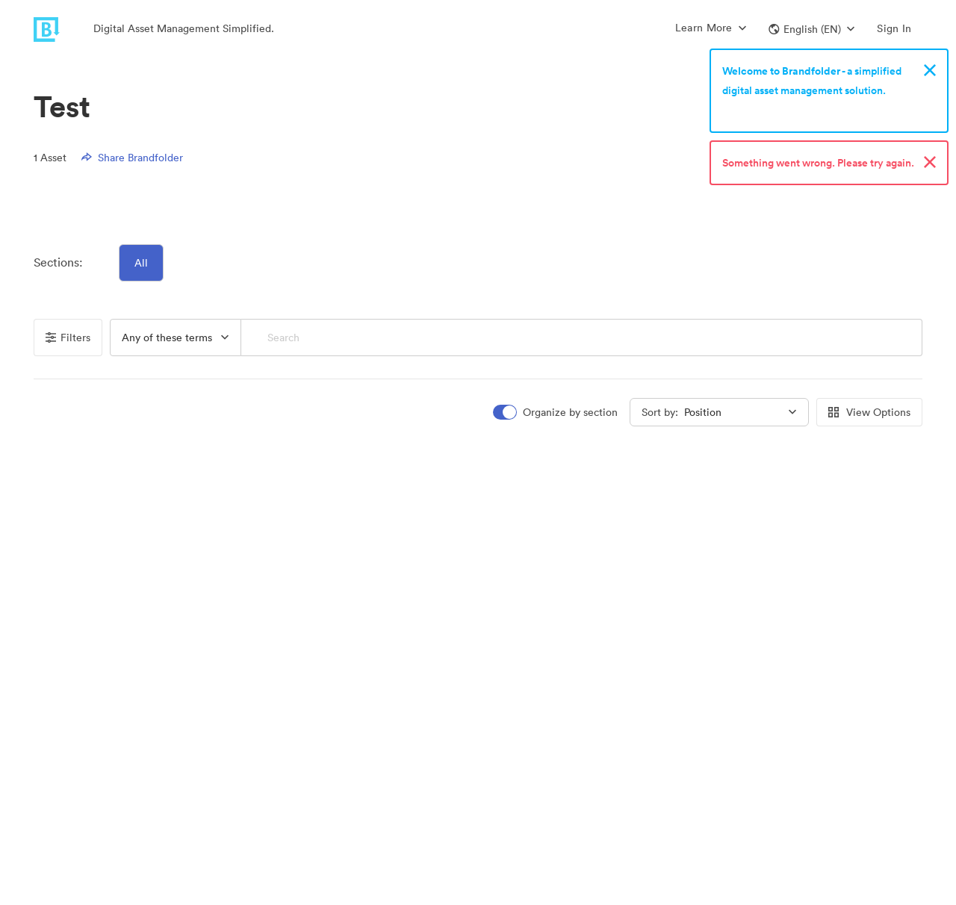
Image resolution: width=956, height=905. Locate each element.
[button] (811, 29)
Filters (68, 337)
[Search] (581, 337)
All (141, 263)
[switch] (556, 412)
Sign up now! (757, 109)
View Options (869, 412)
